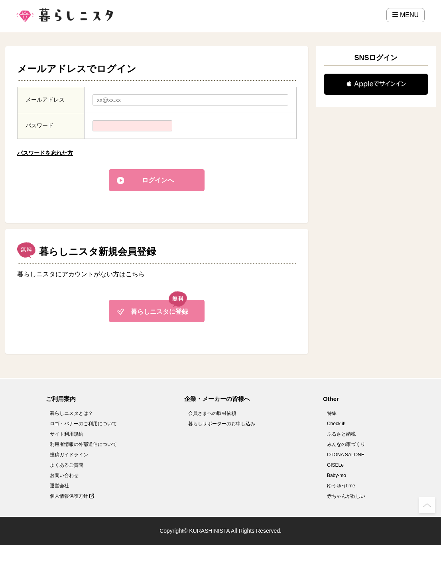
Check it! (336, 423)
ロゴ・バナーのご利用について (83, 423)
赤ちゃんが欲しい (346, 496)
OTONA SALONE (345, 454)
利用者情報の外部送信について (83, 444)
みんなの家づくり (346, 444)
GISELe (335, 465)
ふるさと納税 (341, 434)
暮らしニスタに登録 (159, 311)
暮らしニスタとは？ (71, 413)
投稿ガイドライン (69, 454)
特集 (332, 413)
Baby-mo (336, 475)
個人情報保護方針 (72, 496)
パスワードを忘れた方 (45, 153)
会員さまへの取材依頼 (212, 413)
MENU (405, 15)
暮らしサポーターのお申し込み (221, 423)
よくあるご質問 (66, 465)
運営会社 (59, 486)
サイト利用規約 (66, 434)
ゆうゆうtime (341, 486)
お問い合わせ (64, 475)
